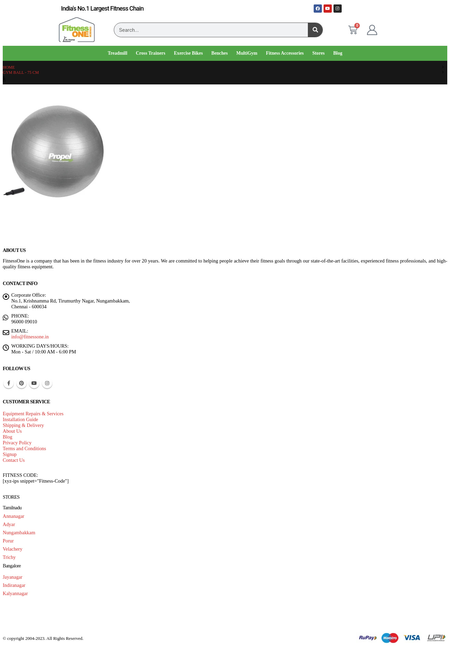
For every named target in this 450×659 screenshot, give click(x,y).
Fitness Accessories (285, 53)
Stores (318, 53)
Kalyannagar (15, 593)
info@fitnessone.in (30, 336)
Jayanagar (13, 577)
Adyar (9, 524)
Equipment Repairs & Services (33, 413)
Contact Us (14, 460)
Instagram (47, 383)
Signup (10, 454)
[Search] (315, 30)
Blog (337, 53)
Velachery (13, 549)
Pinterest (21, 383)
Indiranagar (14, 585)
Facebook (8, 383)
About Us (12, 431)
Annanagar (13, 516)
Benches (220, 53)
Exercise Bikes (188, 53)
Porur (8, 540)
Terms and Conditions (24, 448)
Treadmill (117, 53)
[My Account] (372, 30)
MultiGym (247, 53)
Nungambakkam (19, 532)
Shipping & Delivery (23, 425)
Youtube (34, 383)
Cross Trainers (150, 53)
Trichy (9, 557)
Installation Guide (20, 419)
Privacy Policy (17, 442)
